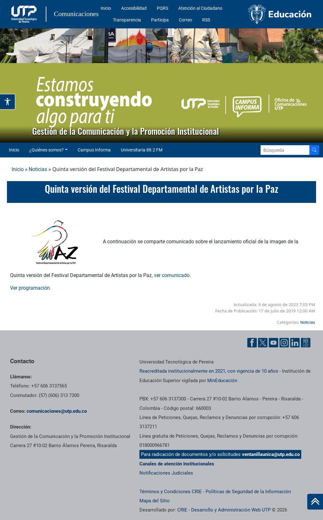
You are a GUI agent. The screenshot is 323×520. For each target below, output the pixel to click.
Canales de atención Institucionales (176, 464)
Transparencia (127, 19)
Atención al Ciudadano (200, 8)
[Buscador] (314, 150)
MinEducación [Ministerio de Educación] (222, 380)
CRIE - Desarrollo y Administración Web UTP (224, 510)
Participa (160, 19)
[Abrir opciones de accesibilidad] (7, 102)
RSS (206, 19)
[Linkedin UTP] (295, 342)
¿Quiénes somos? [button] (46, 149)
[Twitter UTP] (262, 342)
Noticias (38, 169)
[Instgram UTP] (284, 342)
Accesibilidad (134, 8)
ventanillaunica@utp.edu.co (271, 454)
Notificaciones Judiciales (166, 473)
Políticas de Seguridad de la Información (248, 491)
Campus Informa (94, 149)
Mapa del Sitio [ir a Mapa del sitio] (154, 501)
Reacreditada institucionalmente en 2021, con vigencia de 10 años (208, 371)
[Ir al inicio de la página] (315, 501)
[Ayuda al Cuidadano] (305, 342)
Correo (185, 19)
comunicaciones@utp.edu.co (56, 411)
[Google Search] (285, 150)
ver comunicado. (172, 275)
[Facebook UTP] (252, 342)
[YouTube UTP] (273, 342)
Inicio (106, 8)
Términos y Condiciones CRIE (170, 491)
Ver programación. (30, 288)
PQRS (162, 8)
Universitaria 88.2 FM (141, 149)
